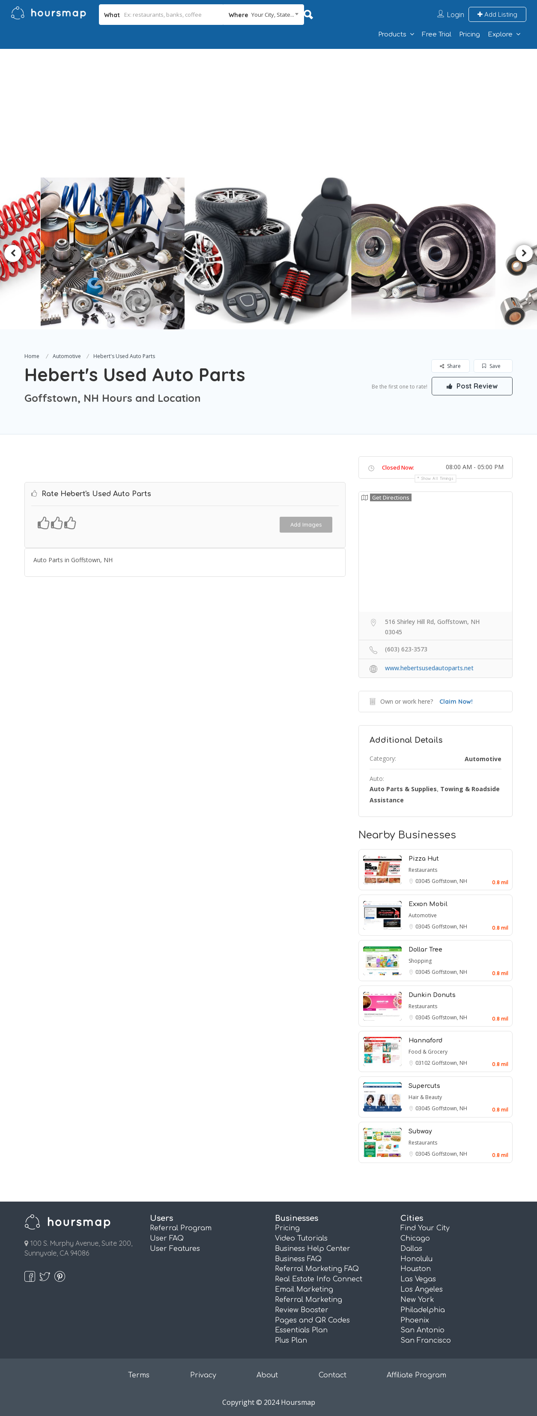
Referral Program (181, 1228)
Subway (420, 1131)
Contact (332, 1375)
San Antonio (422, 1330)
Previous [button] (13, 253)
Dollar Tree (425, 949)
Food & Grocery (428, 1051)
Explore (500, 34)
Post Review (472, 386)
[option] (117, 253)
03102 (423, 1063)
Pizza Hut (424, 859)
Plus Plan (291, 1340)
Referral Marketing (308, 1300)
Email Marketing (304, 1289)
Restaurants (423, 870)
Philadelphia (422, 1310)
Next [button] (524, 253)
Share (450, 366)
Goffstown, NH (449, 881)
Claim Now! (456, 701)
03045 (423, 881)
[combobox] (264, 14)
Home (31, 356)
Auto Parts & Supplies (403, 789)
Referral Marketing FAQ (317, 1269)
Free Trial (436, 34)
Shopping (420, 960)
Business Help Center (312, 1249)
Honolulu (416, 1259)
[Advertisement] (268, 113)
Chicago (415, 1238)
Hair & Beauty (425, 1097)
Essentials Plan (301, 1330)
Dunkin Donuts (432, 995)
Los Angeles (421, 1289)
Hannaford (425, 1040)
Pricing (469, 34)
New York (417, 1300)
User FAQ (167, 1238)
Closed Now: (398, 467)
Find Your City (425, 1228)
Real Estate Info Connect (318, 1279)
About (267, 1375)
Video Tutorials (301, 1238)
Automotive (67, 356)
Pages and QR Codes (312, 1320)
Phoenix (414, 1320)
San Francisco (425, 1340)
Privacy (203, 1375)
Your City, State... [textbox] (272, 14)
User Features (175, 1249)
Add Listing (497, 14)
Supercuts (424, 1086)
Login (455, 14)
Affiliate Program (416, 1375)
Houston (415, 1269)
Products (392, 34)
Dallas (411, 1249)
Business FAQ (298, 1259)
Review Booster (301, 1310)
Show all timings (437, 478)
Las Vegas (418, 1279)
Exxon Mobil (428, 904)
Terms (138, 1375)
